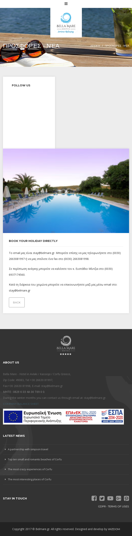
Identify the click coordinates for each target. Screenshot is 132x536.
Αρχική (95, 45)
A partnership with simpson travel (28, 449)
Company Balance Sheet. (21, 403)
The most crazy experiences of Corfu (30, 469)
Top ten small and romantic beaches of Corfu (35, 459)
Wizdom (114, 529)
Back (17, 302)
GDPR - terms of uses (113, 506)
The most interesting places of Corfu (29, 479)
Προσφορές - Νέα (117, 45)
